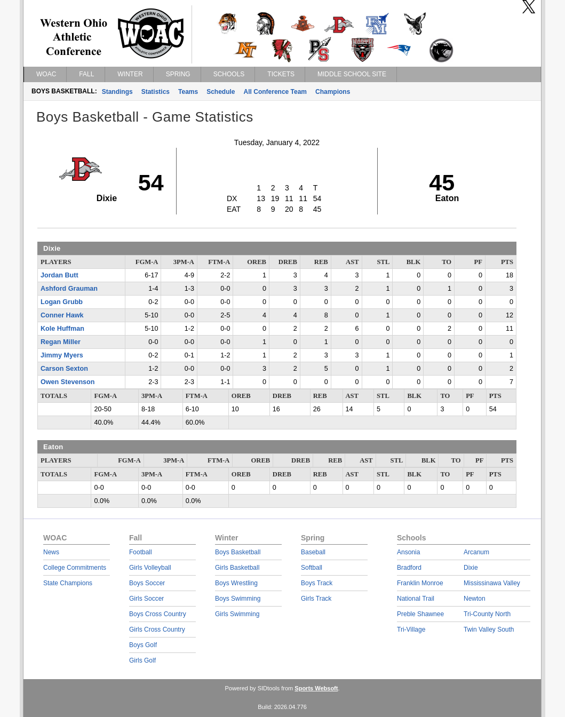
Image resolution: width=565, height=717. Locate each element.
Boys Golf (143, 645)
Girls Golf (142, 660)
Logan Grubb (62, 302)
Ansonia (408, 552)
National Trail (415, 598)
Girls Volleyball (150, 567)
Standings (117, 91)
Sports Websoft (316, 688)
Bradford (409, 567)
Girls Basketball (237, 567)
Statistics (155, 91)
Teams (188, 91)
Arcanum (476, 552)
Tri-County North (487, 614)
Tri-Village (411, 629)
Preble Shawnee (420, 614)
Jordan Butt (59, 275)
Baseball (313, 552)
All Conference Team (275, 91)
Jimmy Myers (62, 355)
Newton (475, 598)
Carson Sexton (64, 368)
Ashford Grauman (69, 288)
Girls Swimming (237, 614)
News (51, 552)
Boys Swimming (237, 598)
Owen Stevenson (67, 382)
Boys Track (316, 583)
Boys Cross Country (157, 614)
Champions (332, 91)
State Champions (67, 583)
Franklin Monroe (420, 583)
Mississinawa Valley (492, 583)
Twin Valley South (489, 629)
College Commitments (74, 567)
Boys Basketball (237, 552)
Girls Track (316, 598)
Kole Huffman (62, 328)
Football (140, 552)
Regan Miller (61, 342)
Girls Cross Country (157, 629)
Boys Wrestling (236, 583)
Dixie (471, 567)
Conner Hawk (62, 315)
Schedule (220, 91)
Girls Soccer (146, 598)
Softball (311, 567)
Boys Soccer (147, 583)
